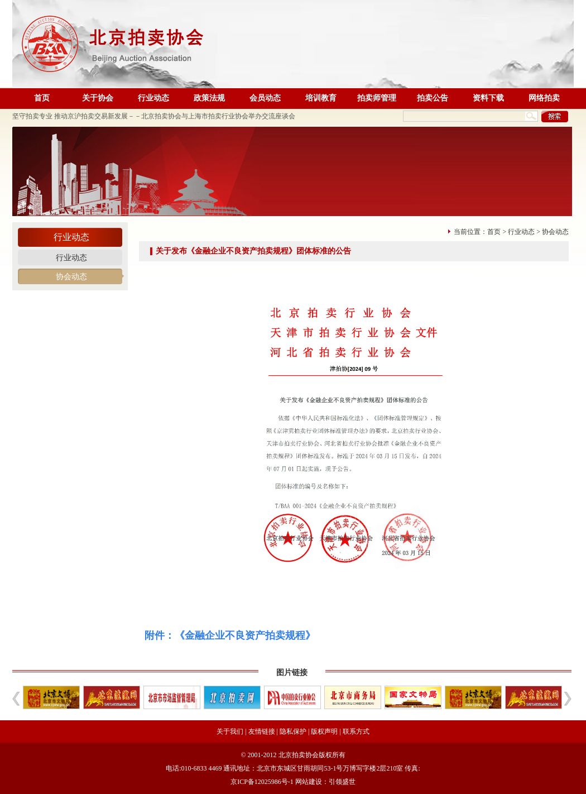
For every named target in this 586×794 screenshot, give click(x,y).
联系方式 (356, 731)
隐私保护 (293, 731)
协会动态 (71, 276)
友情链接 (261, 731)
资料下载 (488, 98)
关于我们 (230, 731)
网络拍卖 (544, 98)
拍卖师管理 (376, 98)
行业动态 (153, 98)
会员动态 (265, 98)
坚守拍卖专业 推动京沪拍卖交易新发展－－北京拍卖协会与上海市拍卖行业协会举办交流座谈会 (153, 116)
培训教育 (321, 98)
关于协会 (97, 98)
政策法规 (209, 98)
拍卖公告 (432, 98)
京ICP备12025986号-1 (262, 782)
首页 (42, 98)
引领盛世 (342, 782)
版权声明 (324, 731)
